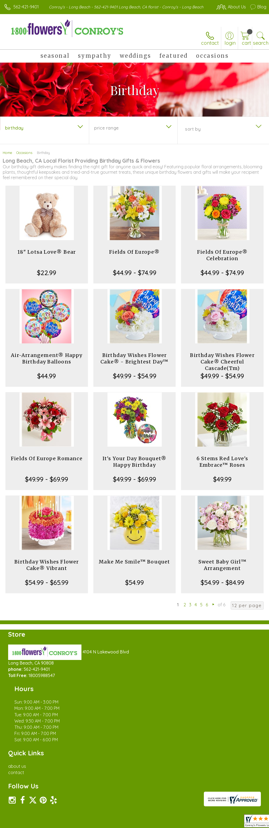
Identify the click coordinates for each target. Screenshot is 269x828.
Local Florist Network (213, 783)
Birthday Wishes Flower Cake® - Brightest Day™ (134, 363)
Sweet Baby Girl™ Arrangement (222, 570)
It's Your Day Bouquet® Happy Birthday (134, 467)
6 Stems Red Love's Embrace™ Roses (222, 467)
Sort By (193, 134)
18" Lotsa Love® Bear (46, 257)
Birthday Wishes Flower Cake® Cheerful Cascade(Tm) (222, 367)
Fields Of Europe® (134, 257)
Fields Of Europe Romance (47, 464)
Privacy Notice (174, 783)
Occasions (24, 158)
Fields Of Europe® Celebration (222, 260)
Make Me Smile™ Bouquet (134, 567)
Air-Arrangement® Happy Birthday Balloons (46, 363)
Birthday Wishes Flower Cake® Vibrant (46, 570)
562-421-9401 (26, 6)
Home (7, 158)
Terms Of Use (142, 783)
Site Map (246, 783)
